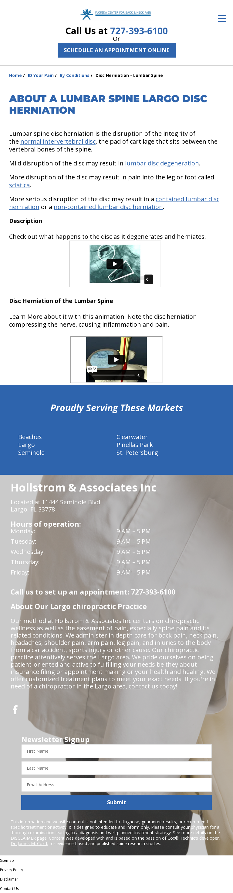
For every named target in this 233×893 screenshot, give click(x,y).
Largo (26, 445)
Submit (116, 802)
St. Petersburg (137, 452)
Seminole (31, 452)
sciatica (19, 185)
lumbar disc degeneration (162, 163)
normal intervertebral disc (58, 141)
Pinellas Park (134, 445)
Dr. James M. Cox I (29, 843)
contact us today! (153, 686)
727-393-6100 (139, 31)
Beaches (30, 437)
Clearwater (132, 437)
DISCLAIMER (23, 838)
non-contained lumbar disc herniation (108, 207)
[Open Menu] (222, 18)
